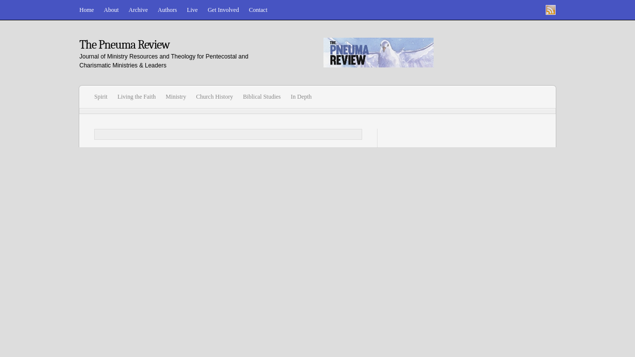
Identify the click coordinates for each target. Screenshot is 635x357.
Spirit (101, 96)
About (111, 9)
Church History (214, 96)
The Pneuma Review (124, 45)
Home (86, 9)
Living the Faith (137, 96)
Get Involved (223, 9)
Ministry (176, 96)
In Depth (301, 96)
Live (192, 9)
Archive (138, 9)
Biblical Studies (262, 96)
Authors (167, 9)
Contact (258, 9)
